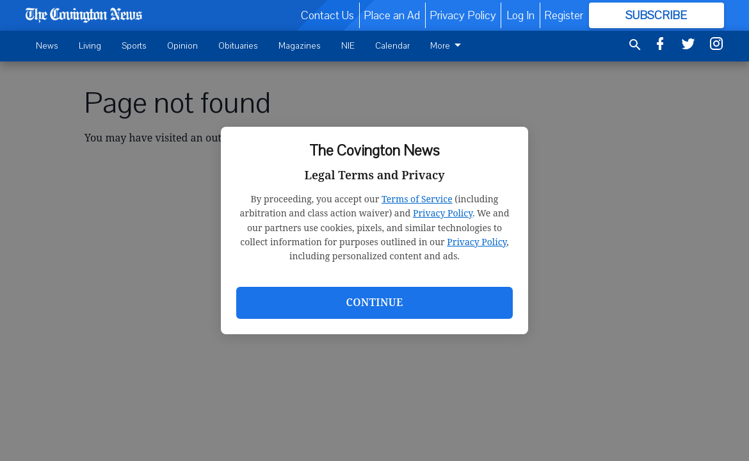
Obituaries (238, 46)
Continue (374, 302)
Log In (520, 15)
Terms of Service (417, 199)
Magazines (299, 46)
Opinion (182, 46)
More (447, 45)
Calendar (392, 46)
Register (563, 15)
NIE (348, 46)
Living (90, 46)
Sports (134, 46)
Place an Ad (392, 15)
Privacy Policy (442, 213)
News (47, 46)
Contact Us (327, 15)
